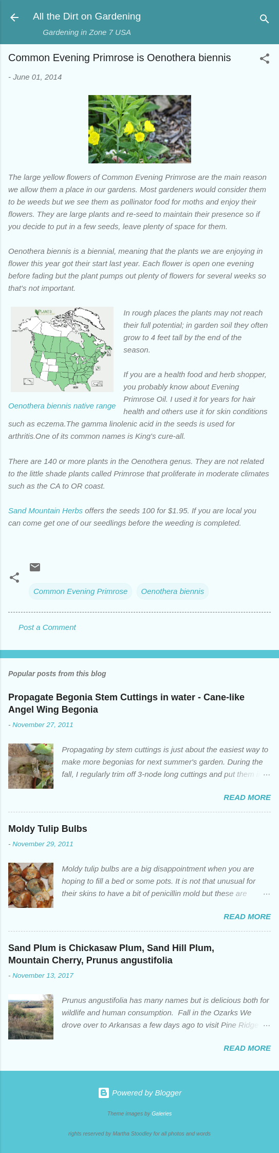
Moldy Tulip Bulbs (47, 829)
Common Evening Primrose (80, 591)
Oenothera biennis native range (62, 405)
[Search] (264, 20)
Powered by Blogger (139, 1092)
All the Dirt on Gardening (87, 16)
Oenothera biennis (172, 591)
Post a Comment (47, 627)
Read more (247, 797)
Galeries (162, 1113)
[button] (264, 60)
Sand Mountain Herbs (45, 510)
